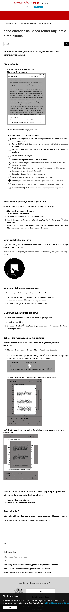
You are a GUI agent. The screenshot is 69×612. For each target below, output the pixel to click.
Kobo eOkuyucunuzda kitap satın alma (21, 503)
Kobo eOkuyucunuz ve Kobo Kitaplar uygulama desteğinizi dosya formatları (30, 565)
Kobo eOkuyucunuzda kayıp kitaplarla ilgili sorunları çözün (28, 520)
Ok (10, 607)
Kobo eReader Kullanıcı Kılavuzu (15, 557)
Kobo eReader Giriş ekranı (12, 561)
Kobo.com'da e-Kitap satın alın (18, 500)
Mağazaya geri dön (46, 3)
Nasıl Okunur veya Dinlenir (43, 23)
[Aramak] (33, 44)
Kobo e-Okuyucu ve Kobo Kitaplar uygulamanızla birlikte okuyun (26, 569)
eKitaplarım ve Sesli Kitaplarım (24, 23)
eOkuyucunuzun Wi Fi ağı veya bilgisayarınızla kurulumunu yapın (27, 572)
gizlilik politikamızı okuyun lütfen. (56, 603)
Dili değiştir (38, 7)
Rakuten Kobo (9, 23)
